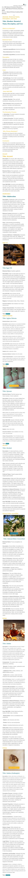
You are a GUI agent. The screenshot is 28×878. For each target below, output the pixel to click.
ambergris (8, 875)
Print (25, 4)
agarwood (8, 313)
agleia (7, 364)
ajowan (7, 443)
